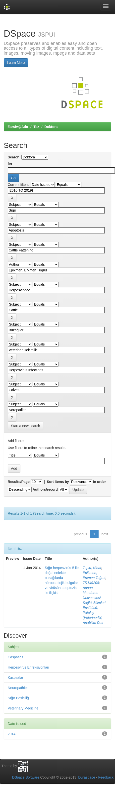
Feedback (106, 777)
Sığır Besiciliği (19, 698)
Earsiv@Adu (17, 127)
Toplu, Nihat (92, 568)
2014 (11, 734)
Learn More (16, 63)
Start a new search (25, 426)
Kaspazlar (15, 678)
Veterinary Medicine (23, 708)
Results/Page (19, 482)
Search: (14, 157)
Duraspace (86, 777)
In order (99, 482)
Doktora (51, 127)
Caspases (15, 657)
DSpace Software (25, 777)
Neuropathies (18, 688)
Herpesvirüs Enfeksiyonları (28, 667)
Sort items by (58, 482)
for (10, 163)
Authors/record (45, 489)
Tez (36, 127)
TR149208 (91, 583)
